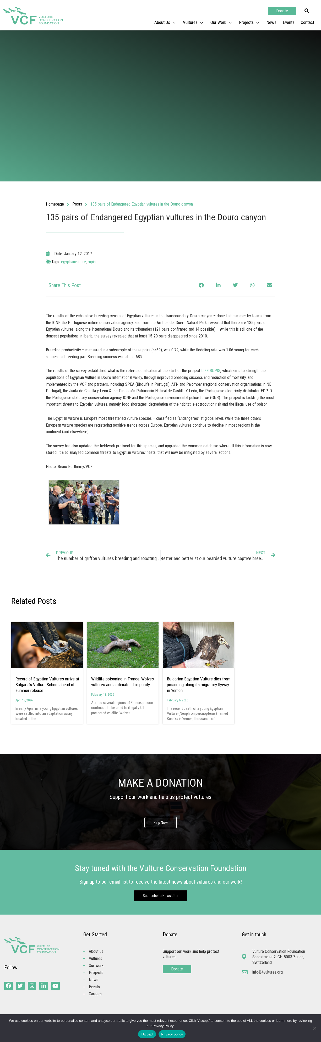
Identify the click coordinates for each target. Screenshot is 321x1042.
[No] (314, 1028)
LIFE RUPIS (210, 370)
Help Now (161, 822)
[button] (307, 11)
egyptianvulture (73, 261)
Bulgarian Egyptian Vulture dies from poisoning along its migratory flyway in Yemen (198, 684)
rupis (92, 261)
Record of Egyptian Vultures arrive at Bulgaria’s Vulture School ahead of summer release (47, 684)
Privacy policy (172, 1034)
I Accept (147, 1034)
